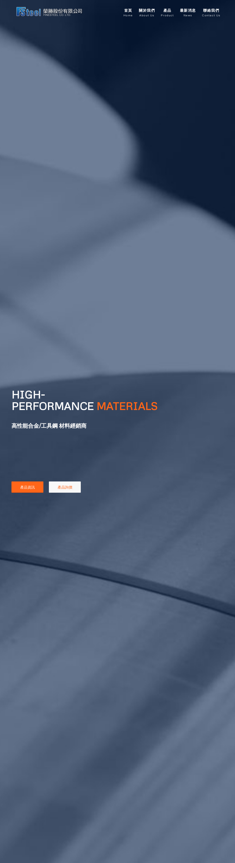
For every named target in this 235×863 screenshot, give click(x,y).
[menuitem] (128, 11)
